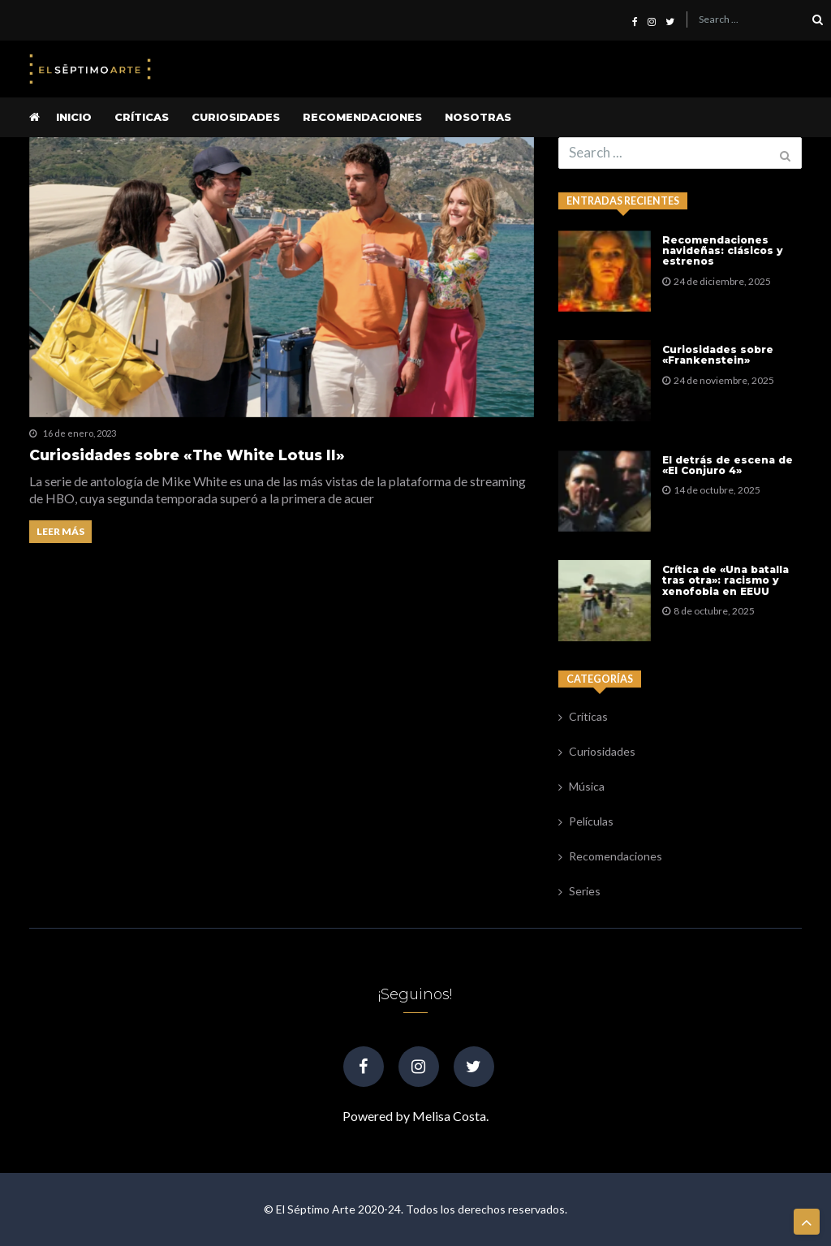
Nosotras (478, 116)
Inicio (74, 116)
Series (585, 891)
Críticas (141, 116)
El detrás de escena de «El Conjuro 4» (727, 465)
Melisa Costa (449, 1115)
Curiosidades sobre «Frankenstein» (717, 355)
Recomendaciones (362, 116)
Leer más (60, 531)
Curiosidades (236, 116)
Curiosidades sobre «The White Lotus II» (187, 454)
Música (587, 786)
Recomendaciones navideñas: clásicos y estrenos (722, 251)
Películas (591, 821)
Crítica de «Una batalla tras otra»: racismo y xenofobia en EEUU (725, 580)
